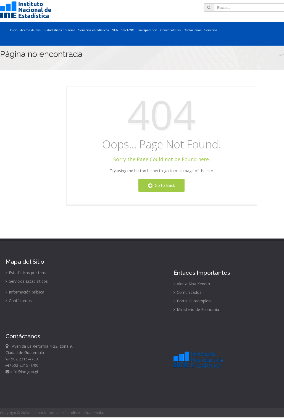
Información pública (25, 292)
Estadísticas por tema (59, 30)
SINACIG (127, 30)
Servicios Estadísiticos (27, 281)
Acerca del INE (31, 30)
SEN (115, 30)
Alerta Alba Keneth (191, 283)
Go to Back (161, 185)
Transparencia (147, 30)
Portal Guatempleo (192, 300)
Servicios (210, 30)
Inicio (13, 30)
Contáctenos (192, 30)
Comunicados (187, 292)
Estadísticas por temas (27, 272)
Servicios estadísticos (93, 30)
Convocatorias (170, 30)
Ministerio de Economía (196, 309)
